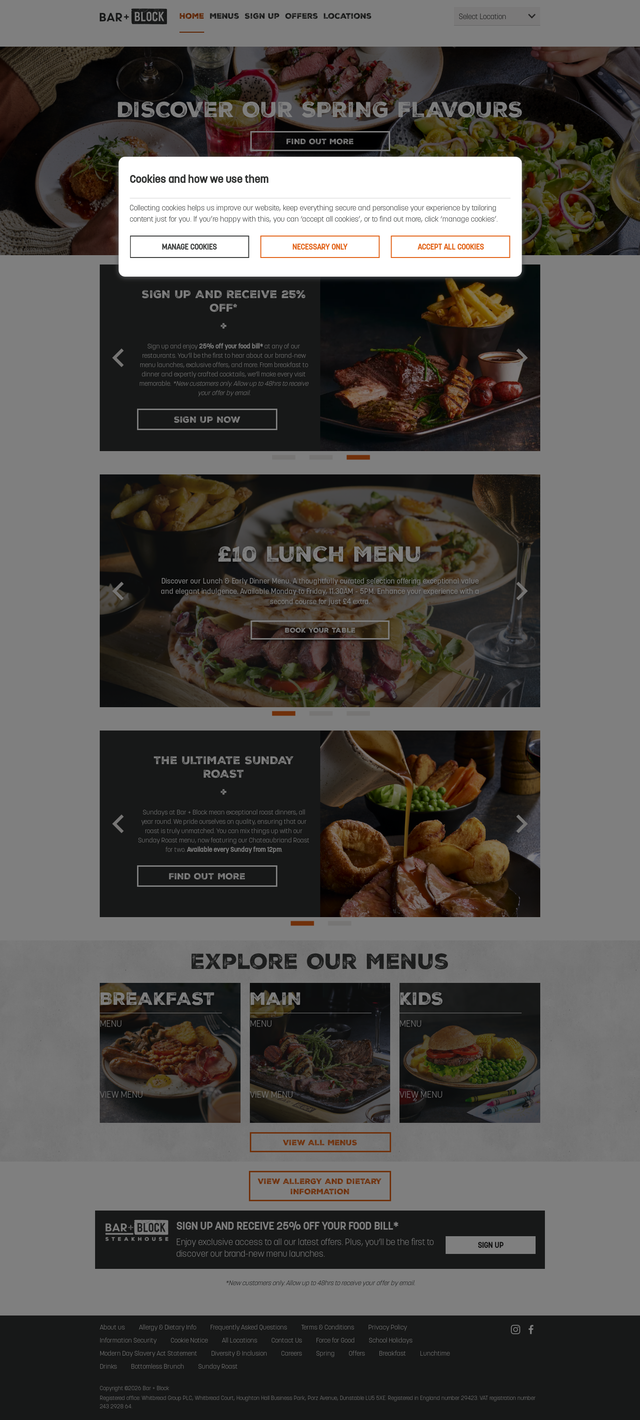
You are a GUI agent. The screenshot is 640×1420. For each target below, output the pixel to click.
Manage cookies (189, 246)
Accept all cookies (451, 246)
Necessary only (319, 246)
